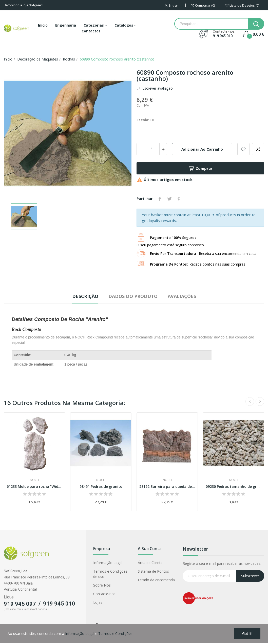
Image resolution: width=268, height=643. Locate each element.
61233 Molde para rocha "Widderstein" (34, 486)
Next (260, 401)
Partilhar (160, 199)
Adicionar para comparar (258, 149)
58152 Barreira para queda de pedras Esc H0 (167, 486)
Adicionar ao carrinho (202, 149)
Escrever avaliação (157, 88)
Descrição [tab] (85, 296)
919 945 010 (223, 36)
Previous (249, 401)
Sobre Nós (102, 585)
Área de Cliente (150, 562)
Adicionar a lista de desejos (243, 149)
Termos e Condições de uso (110, 574)
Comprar (200, 168)
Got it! (247, 633)
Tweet (169, 199)
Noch (34, 479)
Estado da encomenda (156, 579)
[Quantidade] (151, 149)
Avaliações (182, 296)
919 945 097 (20, 604)
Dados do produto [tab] (133, 296)
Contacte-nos (104, 593)
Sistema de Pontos (153, 571)
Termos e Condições (115, 633)
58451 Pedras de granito (101, 486)
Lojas (97, 602)
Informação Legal (107, 562)
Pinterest (179, 199)
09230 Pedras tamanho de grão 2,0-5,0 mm (233, 486)
